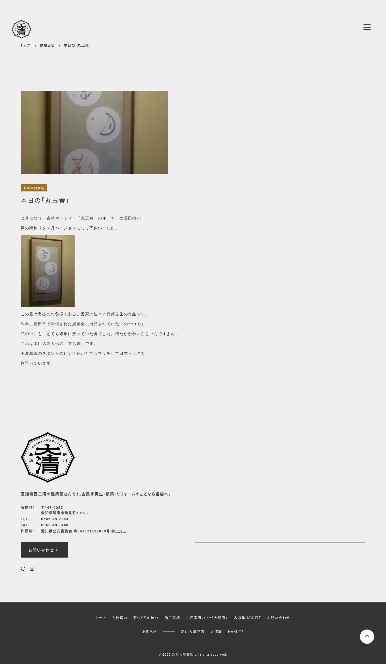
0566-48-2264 (54, 518)
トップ (26, 45)
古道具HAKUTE (247, 617)
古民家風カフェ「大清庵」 (207, 617)
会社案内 (119, 617)
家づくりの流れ (146, 617)
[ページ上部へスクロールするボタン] (367, 636)
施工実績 (172, 617)
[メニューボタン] (367, 27)
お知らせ (149, 631)
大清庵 (216, 631)
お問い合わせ (44, 549)
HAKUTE (236, 631)
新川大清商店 (33, 188)
